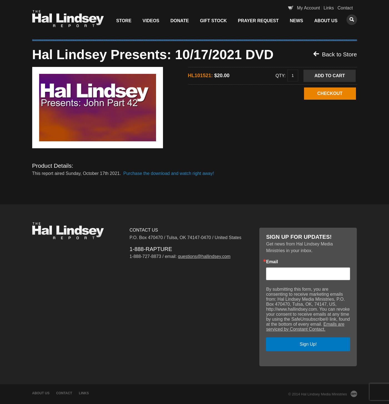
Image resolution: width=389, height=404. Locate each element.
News (296, 20)
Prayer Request (258, 20)
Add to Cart (329, 75)
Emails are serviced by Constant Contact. (305, 327)
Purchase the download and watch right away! (168, 173)
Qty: (280, 75)
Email (272, 262)
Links (328, 8)
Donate (179, 20)
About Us (326, 20)
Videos (150, 20)
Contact (345, 8)
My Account (308, 8)
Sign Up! (308, 344)
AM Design (354, 394)
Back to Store (335, 54)
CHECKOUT (330, 93)
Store (124, 20)
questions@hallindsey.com (204, 256)
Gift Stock (213, 20)
